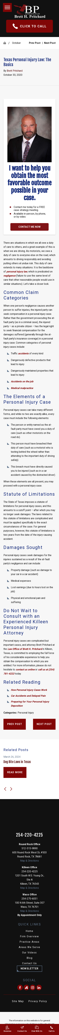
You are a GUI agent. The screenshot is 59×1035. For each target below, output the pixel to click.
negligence (9, 275)
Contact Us (29, 963)
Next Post (44, 724)
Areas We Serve (29, 947)
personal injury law (16, 271)
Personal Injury (26, 712)
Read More (15, 772)
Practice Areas (29, 941)
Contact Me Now (29, 226)
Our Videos (29, 952)
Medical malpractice (22, 388)
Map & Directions (29, 860)
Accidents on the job (22, 381)
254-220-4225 (29, 835)
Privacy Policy (37, 1001)
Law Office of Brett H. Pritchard (25, 649)
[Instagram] (32, 987)
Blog (30, 958)
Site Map (18, 1001)
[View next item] (11, 789)
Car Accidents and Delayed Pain (28, 695)
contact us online (25, 669)
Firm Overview (29, 936)
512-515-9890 (30, 848)
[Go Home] (5, 43)
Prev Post (14, 724)
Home (29, 931)
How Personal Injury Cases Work (29, 690)
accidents (23, 353)
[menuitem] (29, 931)
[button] (7, 7)
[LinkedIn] (39, 987)
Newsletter (29, 968)
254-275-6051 (30, 898)
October (16, 43)
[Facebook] (20, 987)
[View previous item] (5, 789)
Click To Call (30, 26)
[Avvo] (26, 987)
